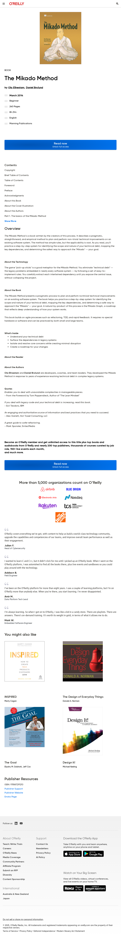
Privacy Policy (43, 852)
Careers (7, 848)
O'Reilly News (10, 852)
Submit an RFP (10, 870)
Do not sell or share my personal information (23, 919)
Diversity (7, 874)
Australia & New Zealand (16, 894)
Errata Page (11, 796)
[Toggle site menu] (3, 3)
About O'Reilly (12, 838)
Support (41, 838)
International (11, 888)
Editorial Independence (44, 931)
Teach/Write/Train (12, 844)
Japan (6, 898)
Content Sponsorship (14, 879)
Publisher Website (14, 792)
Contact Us (42, 844)
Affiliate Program (12, 866)
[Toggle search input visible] (117, 3)
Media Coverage (11, 857)
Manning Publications (20, 123)
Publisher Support (14, 788)
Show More (10, 221)
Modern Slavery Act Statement (71, 931)
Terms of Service (10, 931)
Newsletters (42, 848)
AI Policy (40, 857)
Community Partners (13, 861)
